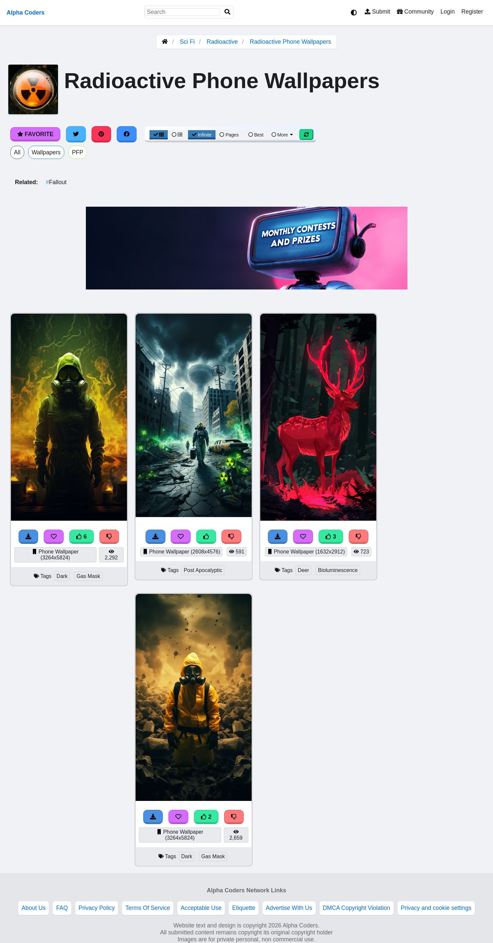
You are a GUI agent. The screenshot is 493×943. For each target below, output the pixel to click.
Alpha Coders (25, 12)
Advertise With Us (289, 908)
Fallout (56, 182)
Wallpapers (46, 152)
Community (415, 11)
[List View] (177, 134)
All (17, 152)
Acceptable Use (201, 908)
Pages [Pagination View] (229, 134)
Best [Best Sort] (256, 134)
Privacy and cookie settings (436, 908)
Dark (62, 576)
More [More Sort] (283, 134)
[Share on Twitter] (76, 134)
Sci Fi (187, 41)
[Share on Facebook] (127, 134)
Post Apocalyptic (203, 570)
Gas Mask (88, 576)
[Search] (227, 12)
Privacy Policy (97, 908)
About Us (33, 908)
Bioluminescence (338, 570)
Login (447, 11)
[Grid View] (159, 134)
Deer (303, 570)
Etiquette (243, 908)
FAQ (62, 908)
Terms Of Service (147, 908)
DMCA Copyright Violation (356, 908)
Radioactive (222, 41)
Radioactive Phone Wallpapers (290, 41)
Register (472, 11)
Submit (377, 11)
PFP (77, 152)
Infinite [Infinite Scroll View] (202, 134)
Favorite (35, 134)
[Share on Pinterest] (101, 134)
